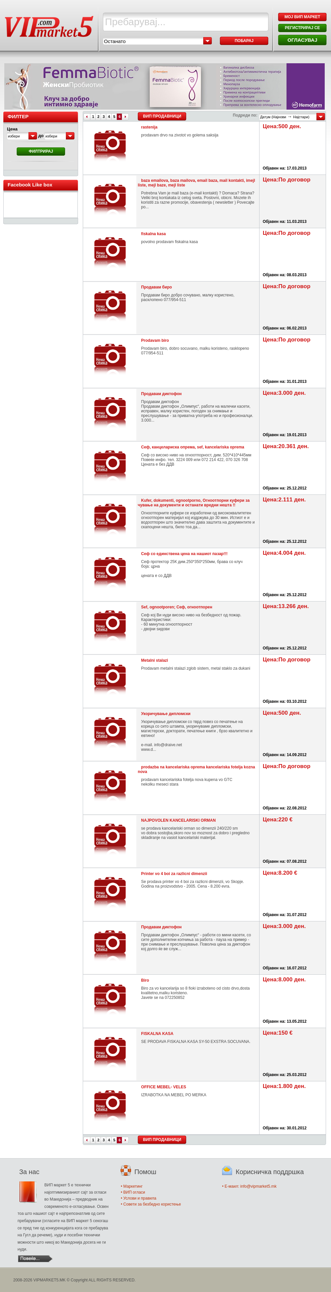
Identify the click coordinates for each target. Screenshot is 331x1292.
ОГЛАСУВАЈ (302, 40)
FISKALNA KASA (157, 1033)
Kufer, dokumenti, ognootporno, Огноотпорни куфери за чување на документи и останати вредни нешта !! (194, 502)
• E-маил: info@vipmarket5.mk (249, 1186)
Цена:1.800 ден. (284, 1086)
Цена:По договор (286, 180)
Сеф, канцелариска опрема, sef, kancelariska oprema (192, 447)
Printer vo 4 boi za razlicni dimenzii (174, 873)
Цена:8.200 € (280, 873)
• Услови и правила (138, 1198)
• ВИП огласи (133, 1192)
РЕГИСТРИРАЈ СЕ (302, 28)
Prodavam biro (155, 340)
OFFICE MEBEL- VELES (163, 1087)
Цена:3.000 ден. (284, 393)
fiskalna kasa (153, 234)
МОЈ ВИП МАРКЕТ (302, 17)
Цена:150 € (278, 1033)
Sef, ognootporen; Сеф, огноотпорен (176, 607)
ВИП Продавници (162, 116)
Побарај (244, 40)
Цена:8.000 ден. (284, 979)
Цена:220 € (278, 819)
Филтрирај (41, 151)
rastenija (149, 127)
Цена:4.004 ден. (284, 553)
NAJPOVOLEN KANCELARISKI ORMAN (178, 820)
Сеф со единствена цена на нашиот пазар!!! (184, 553)
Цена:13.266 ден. (286, 606)
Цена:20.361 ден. (286, 446)
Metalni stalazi (154, 660)
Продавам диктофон (161, 393)
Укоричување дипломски (165, 713)
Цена (12, 129)
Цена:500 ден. (282, 126)
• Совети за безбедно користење (151, 1204)
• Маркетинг (132, 1186)
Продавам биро (156, 287)
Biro (145, 980)
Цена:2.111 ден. (284, 499)
